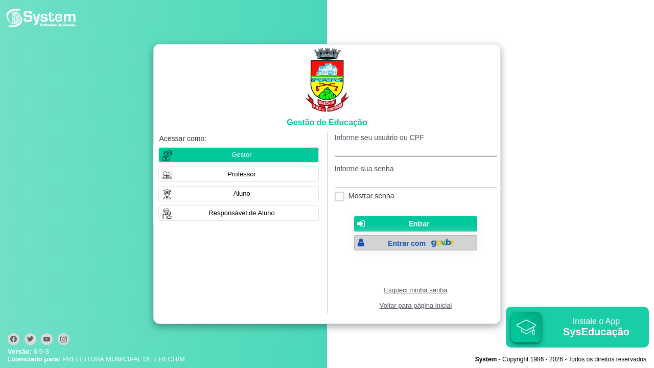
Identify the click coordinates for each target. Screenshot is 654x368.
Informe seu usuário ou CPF (379, 137)
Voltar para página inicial (416, 305)
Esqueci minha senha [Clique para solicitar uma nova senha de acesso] (415, 290)
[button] (238, 174)
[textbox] (416, 149)
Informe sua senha (364, 169)
